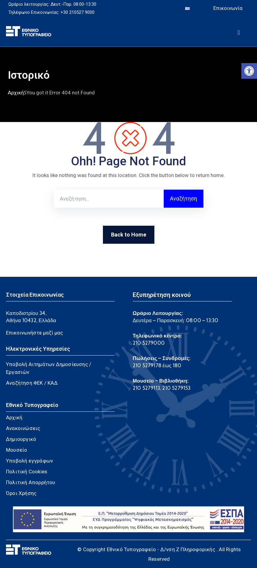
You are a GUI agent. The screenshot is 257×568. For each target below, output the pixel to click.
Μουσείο (16, 450)
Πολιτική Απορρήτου (30, 482)
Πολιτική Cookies (26, 472)
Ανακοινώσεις (23, 428)
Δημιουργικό (21, 439)
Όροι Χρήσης (21, 493)
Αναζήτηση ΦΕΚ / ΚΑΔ (32, 383)
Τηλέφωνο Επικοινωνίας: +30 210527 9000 (51, 12)
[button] (249, 71)
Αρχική (16, 92)
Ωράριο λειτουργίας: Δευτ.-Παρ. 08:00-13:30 (52, 4)
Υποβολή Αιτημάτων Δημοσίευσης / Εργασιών (48, 368)
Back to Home (128, 234)
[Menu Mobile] (239, 31)
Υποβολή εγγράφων (29, 461)
